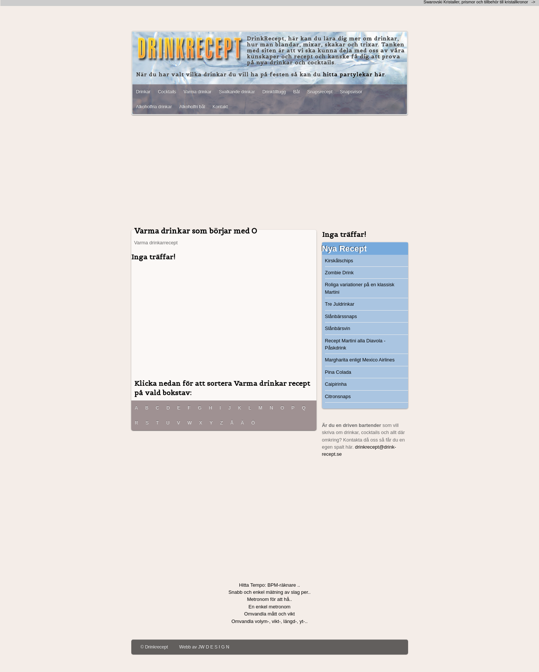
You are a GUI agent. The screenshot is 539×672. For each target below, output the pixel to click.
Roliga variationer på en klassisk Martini (360, 288)
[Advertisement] (269, 173)
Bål (296, 91)
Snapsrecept (319, 91)
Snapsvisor (351, 91)
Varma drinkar (197, 91)
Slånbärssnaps (341, 316)
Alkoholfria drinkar (154, 106)
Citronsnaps (338, 396)
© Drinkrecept (154, 647)
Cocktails (167, 91)
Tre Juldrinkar (340, 304)
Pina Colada (338, 372)
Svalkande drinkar (237, 91)
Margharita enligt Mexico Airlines (360, 360)
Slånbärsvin (337, 328)
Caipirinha (336, 384)
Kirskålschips (339, 260)
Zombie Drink (339, 272)
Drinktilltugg (274, 91)
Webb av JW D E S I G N (204, 647)
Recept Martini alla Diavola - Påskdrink (355, 344)
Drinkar (143, 91)
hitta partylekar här (354, 74)
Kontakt (220, 106)
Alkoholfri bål (192, 106)
